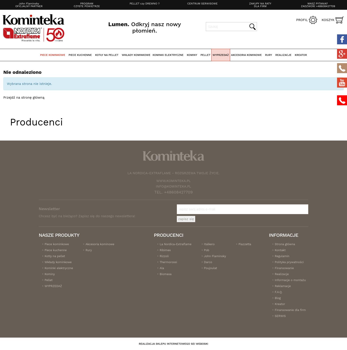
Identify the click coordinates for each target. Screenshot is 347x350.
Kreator (301, 55)
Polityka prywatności (289, 262)
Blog (278, 298)
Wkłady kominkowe (136, 55)
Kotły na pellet (106, 55)
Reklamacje (283, 286)
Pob (206, 250)
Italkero (209, 244)
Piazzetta (245, 244)
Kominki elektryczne (168, 55)
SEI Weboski (199, 343)
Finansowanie (284, 268)
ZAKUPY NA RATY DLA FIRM (260, 5)
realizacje (283, 55)
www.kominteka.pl (173, 181)
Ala (162, 268)
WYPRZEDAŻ (221, 55)
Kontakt (280, 250)
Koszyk (328, 20)
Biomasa (166, 274)
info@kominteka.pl (173, 186)
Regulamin (282, 256)
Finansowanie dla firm (290, 310)
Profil (302, 20)
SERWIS (280, 316)
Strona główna (285, 244)
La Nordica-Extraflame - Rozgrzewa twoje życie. (173, 173)
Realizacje (282, 274)
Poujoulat (210, 268)
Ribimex (165, 250)
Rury (268, 55)
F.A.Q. (278, 292)
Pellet (205, 55)
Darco (208, 262)
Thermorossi (168, 262)
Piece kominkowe (52, 55)
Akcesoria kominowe (246, 55)
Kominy (192, 55)
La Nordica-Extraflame (175, 244)
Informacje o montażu (290, 280)
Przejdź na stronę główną (23, 98)
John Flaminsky (215, 256)
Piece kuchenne (80, 55)
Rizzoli (164, 256)
